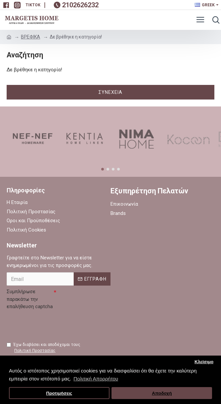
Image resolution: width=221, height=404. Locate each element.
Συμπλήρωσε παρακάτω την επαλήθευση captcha (30, 299)
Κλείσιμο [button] (203, 361)
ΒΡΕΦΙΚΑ (30, 36)
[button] (102, 169)
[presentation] (57, 325)
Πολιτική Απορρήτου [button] (96, 378)
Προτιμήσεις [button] (59, 393)
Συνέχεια (110, 92)
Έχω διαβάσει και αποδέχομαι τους (43, 348)
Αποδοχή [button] (162, 393)
